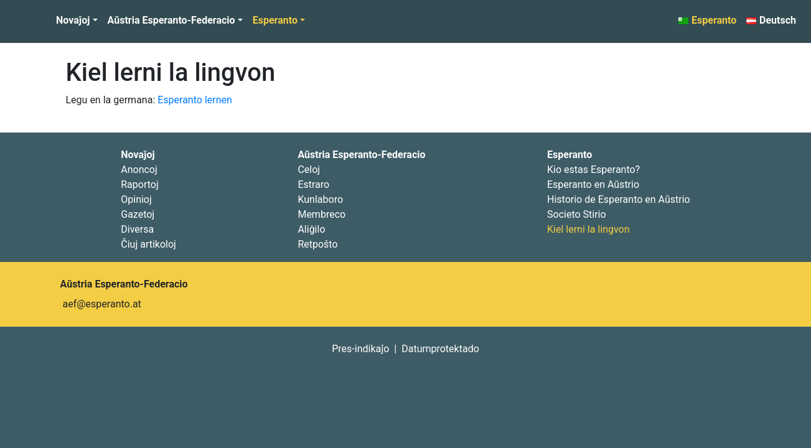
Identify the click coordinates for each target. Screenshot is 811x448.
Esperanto (275, 20)
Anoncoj (139, 169)
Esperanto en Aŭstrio (593, 184)
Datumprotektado (440, 349)
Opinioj (136, 199)
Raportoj (140, 184)
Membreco (321, 214)
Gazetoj (137, 214)
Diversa (137, 229)
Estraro (313, 184)
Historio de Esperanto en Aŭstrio (618, 199)
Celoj (309, 169)
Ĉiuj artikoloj (148, 244)
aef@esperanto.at (102, 304)
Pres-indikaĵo (360, 349)
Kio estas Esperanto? (593, 169)
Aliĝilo (311, 229)
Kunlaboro (320, 199)
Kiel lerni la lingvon (171, 72)
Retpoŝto (317, 244)
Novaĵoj (73, 20)
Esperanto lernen (194, 100)
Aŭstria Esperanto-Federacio (171, 20)
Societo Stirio (576, 214)
